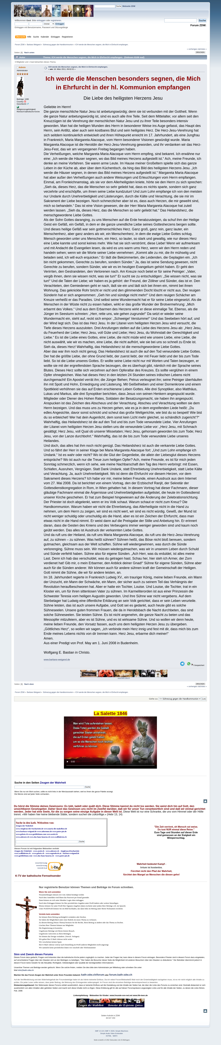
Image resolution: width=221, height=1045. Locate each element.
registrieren (56, 20)
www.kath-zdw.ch (124, 678)
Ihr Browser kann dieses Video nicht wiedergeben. (110, 742)
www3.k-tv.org (41, 863)
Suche (18, 782)
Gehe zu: (153, 698)
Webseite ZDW (128, 6)
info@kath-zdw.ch (26, 970)
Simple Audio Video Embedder (111, 1033)
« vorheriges (192, 49)
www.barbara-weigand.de (57, 659)
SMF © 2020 (109, 1031)
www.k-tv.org (41, 865)
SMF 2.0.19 (99, 1031)
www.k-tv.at (42, 868)
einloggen (41, 20)
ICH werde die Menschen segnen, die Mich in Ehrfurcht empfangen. (78, 67)
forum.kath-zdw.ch (120, 974)
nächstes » (202, 49)
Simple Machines (121, 1031)
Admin (22, 67)
